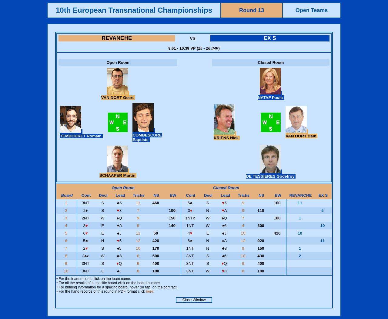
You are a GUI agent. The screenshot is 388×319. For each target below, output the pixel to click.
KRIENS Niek (227, 135)
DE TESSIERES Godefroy (271, 174)
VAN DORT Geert (118, 95)
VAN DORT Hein (301, 133)
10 (244, 233)
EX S (270, 38)
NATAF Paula (271, 95)
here (149, 291)
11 (139, 203)
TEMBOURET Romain (81, 133)
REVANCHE (117, 38)
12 (139, 240)
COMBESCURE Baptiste (147, 135)
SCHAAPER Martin (117, 173)
